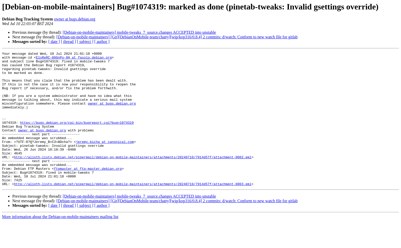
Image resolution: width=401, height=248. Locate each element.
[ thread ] (68, 41)
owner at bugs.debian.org (74, 19)
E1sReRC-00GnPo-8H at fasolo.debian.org (74, 59)
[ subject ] (85, 41)
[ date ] (54, 41)
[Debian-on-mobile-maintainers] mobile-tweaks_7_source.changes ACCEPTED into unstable (139, 32)
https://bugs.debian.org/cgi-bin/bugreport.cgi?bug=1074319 (77, 137)
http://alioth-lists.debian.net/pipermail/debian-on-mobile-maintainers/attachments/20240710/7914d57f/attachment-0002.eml (132, 178)
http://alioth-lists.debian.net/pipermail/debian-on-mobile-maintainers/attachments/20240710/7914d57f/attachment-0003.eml (132, 210)
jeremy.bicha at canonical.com (105, 160)
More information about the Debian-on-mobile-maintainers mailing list (60, 243)
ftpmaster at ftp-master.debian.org (88, 192)
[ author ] (102, 41)
